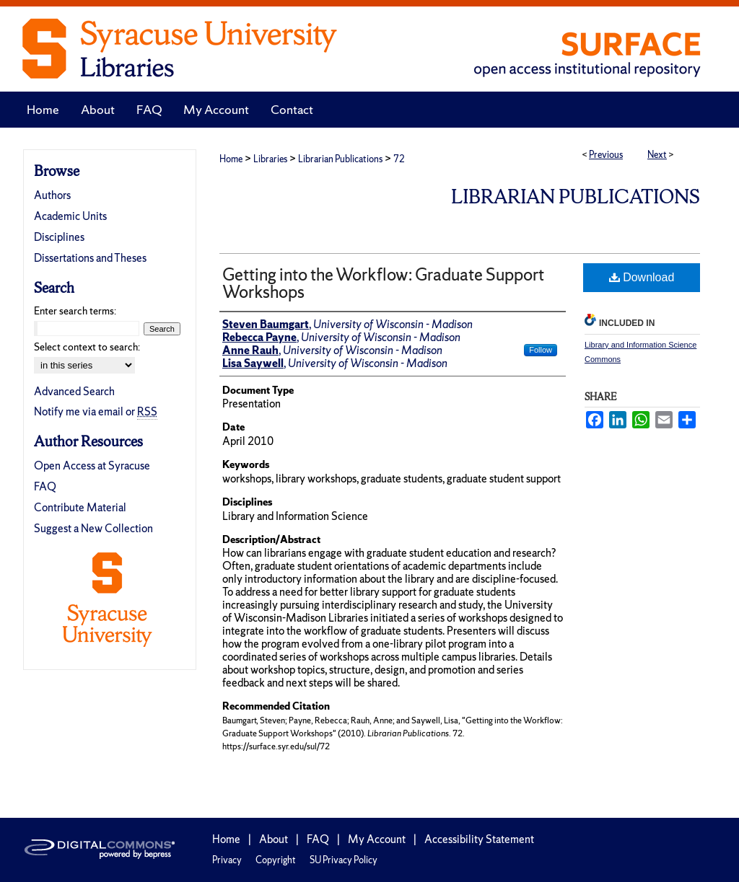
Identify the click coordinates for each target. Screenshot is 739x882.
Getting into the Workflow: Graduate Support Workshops (383, 283)
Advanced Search (74, 391)
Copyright (275, 860)
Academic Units (70, 216)
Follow (540, 349)
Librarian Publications (340, 159)
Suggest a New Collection (93, 528)
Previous (606, 155)
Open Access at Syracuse (92, 465)
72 (399, 159)
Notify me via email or (95, 411)
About (273, 839)
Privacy (227, 860)
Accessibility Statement (479, 839)
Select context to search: (87, 346)
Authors (52, 195)
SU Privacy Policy (343, 860)
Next (657, 155)
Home (230, 159)
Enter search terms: (75, 310)
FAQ (45, 486)
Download (642, 277)
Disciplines (59, 236)
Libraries (270, 159)
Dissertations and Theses (90, 257)
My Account (377, 839)
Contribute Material (80, 507)
